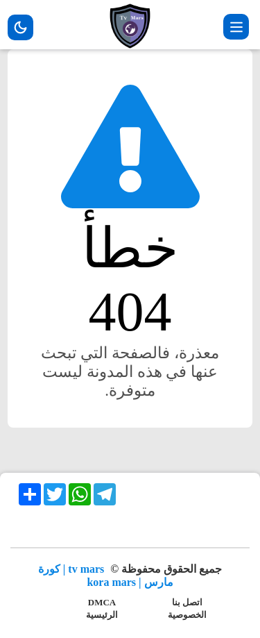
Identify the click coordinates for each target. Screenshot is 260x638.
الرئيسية (102, 615)
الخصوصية (187, 615)
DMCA (102, 602)
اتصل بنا (187, 602)
